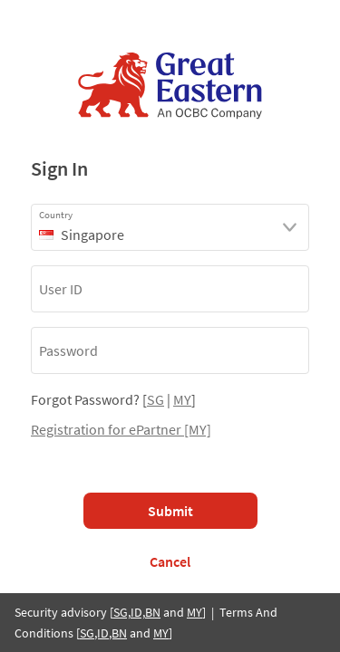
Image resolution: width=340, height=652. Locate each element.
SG (155, 399)
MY (182, 399)
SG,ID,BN (136, 612)
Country (56, 214)
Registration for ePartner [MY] (121, 429)
